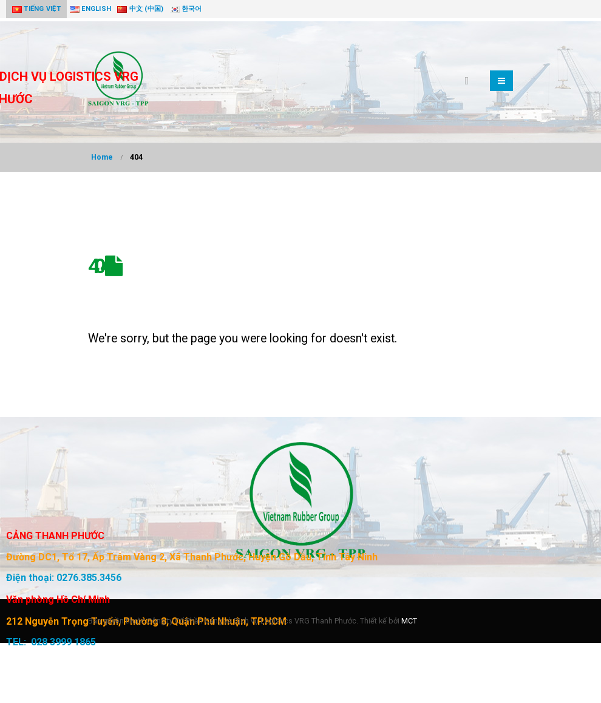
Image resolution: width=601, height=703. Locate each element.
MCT (409, 620)
